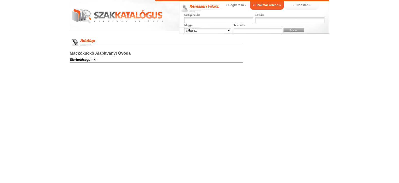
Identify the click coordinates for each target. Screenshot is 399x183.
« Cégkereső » (236, 5)
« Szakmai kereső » (267, 5)
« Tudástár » (301, 5)
